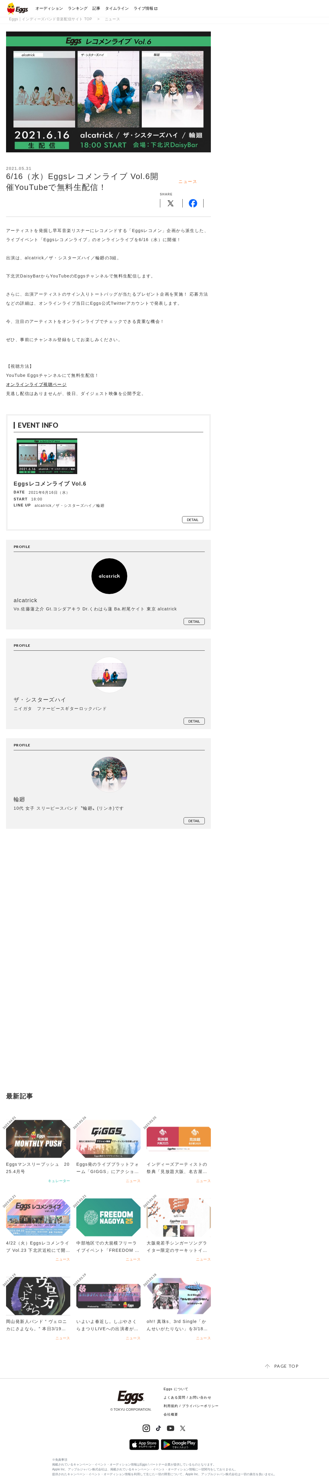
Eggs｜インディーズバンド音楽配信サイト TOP (50, 19)
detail (192, 519)
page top (286, 1366)
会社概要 (171, 1414)
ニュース (112, 19)
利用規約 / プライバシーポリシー (191, 1406)
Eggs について (176, 1389)
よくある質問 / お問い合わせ (187, 1397)
